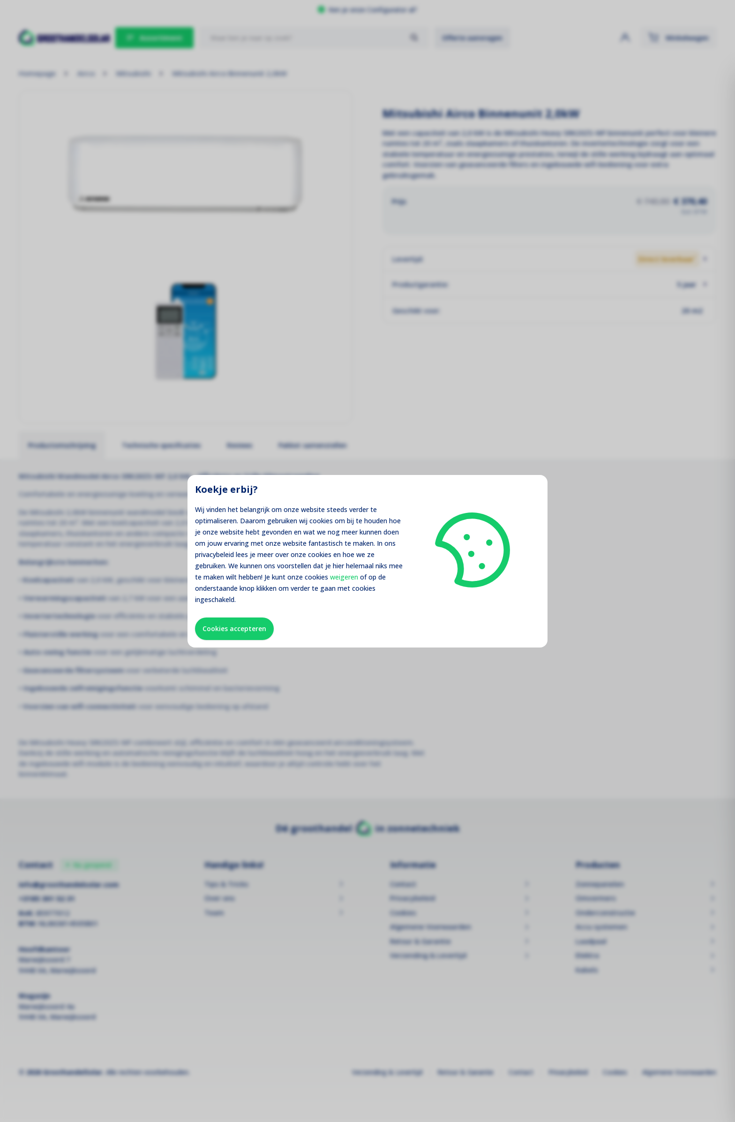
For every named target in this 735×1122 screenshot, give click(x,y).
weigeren (344, 576)
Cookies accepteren (234, 628)
